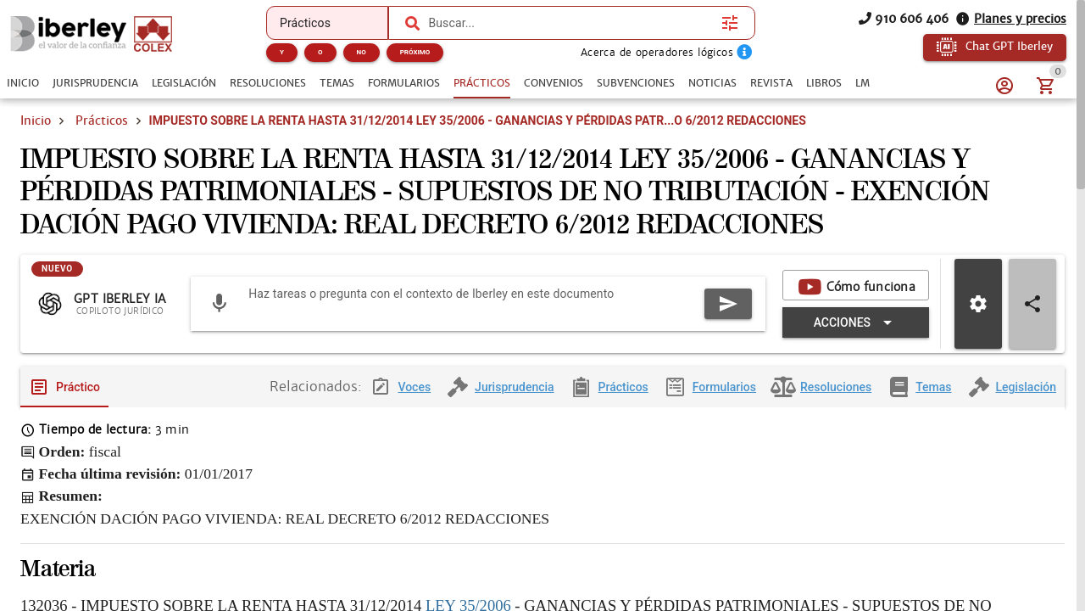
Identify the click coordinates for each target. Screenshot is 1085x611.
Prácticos (101, 120)
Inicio (35, 120)
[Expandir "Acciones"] (855, 336)
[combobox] (570, 23)
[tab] (23, 83)
